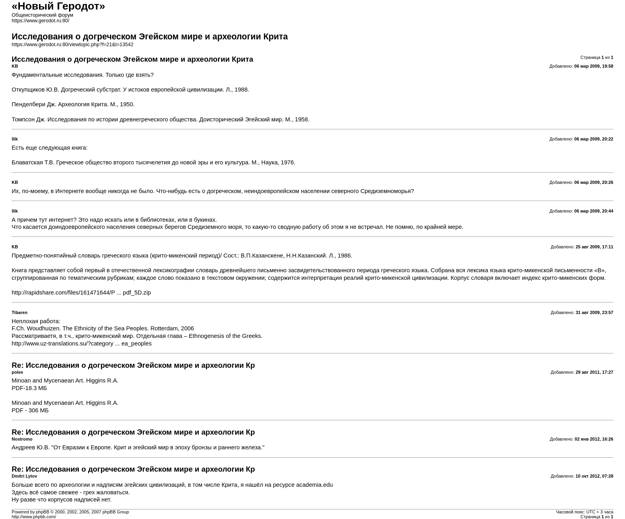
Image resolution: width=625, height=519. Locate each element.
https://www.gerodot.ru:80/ (40, 20)
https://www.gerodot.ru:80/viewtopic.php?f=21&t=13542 (72, 44)
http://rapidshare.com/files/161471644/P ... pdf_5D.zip (81, 292)
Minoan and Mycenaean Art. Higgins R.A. (65, 380)
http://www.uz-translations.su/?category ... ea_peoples (81, 343)
